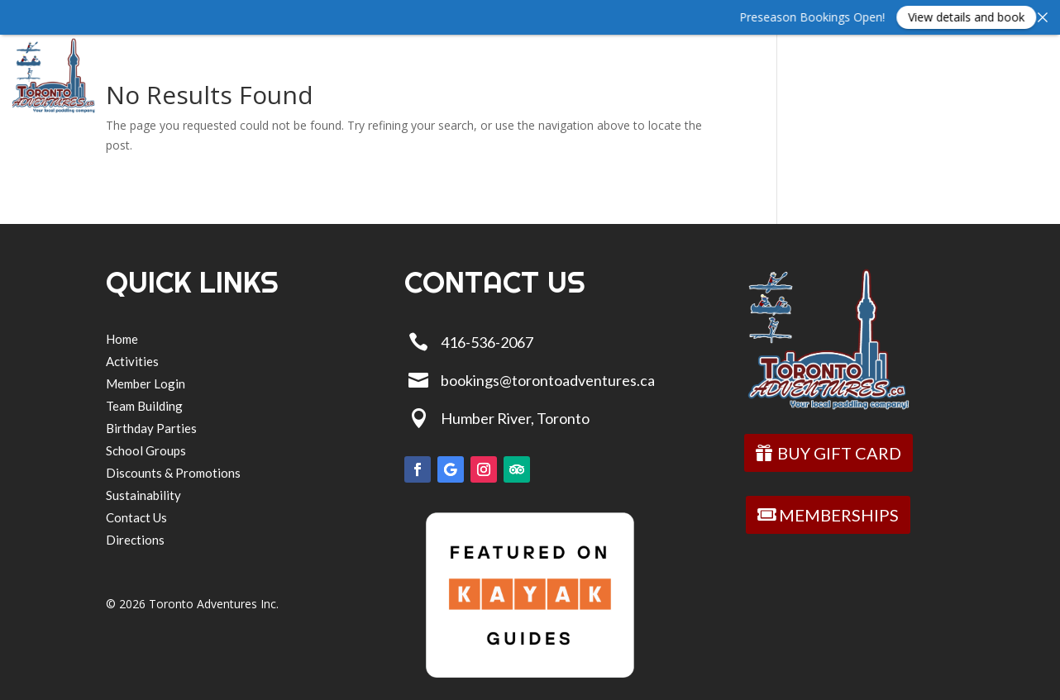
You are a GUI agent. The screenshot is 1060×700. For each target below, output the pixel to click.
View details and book (984, 17)
